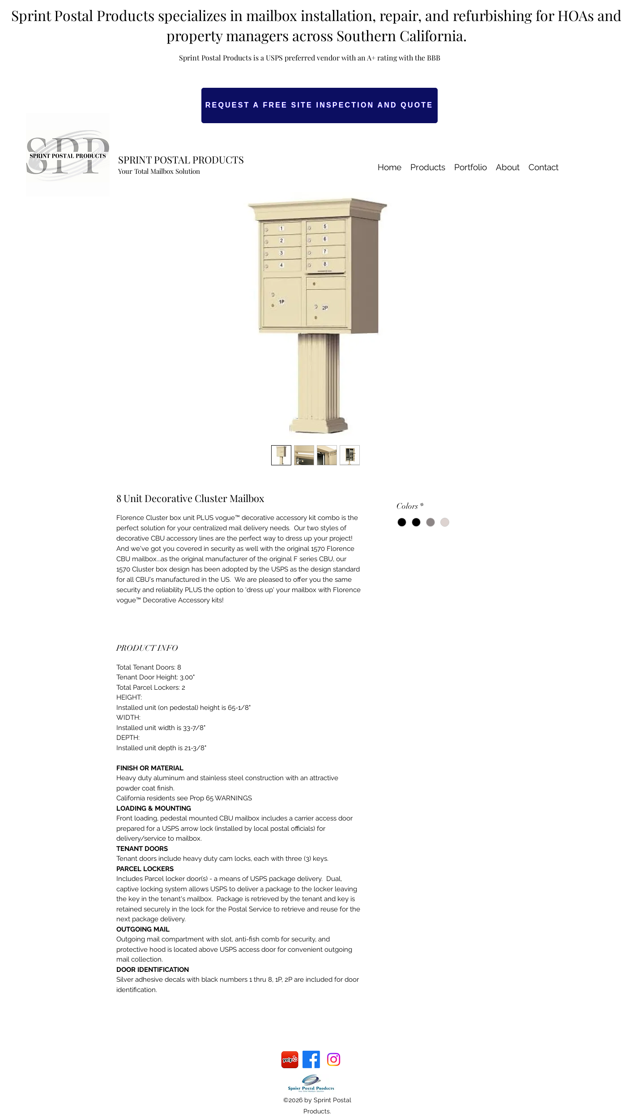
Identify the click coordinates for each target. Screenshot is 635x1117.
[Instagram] (333, 1059)
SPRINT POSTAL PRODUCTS (181, 159)
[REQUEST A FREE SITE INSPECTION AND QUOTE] (319, 105)
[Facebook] (311, 1059)
